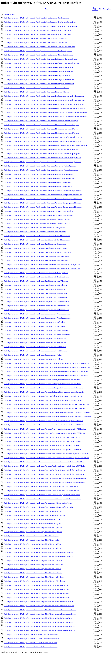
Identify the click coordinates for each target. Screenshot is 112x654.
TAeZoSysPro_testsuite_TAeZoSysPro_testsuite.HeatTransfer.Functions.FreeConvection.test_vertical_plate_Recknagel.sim (44, 474)
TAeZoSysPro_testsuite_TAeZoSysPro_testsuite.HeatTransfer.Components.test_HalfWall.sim (35, 326)
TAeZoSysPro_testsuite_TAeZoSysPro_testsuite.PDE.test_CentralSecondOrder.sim (31, 639)
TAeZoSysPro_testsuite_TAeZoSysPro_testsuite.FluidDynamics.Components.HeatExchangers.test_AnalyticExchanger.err (44, 96)
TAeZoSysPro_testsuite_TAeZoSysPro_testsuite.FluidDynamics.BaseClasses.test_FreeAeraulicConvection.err (40, 22)
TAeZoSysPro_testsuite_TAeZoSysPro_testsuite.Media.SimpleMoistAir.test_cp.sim (31, 540)
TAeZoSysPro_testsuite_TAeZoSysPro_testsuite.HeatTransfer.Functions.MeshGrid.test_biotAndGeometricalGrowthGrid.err (45, 478)
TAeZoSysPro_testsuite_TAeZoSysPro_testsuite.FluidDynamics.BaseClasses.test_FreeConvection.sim (38, 34)
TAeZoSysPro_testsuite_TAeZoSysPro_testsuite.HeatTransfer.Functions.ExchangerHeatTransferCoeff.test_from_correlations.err (46, 404)
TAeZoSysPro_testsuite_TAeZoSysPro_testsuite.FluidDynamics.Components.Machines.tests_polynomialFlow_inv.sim (43, 141)
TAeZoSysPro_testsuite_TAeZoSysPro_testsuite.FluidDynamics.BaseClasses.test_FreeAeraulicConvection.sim (40, 26)
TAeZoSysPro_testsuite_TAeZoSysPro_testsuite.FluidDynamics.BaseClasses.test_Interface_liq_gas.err (38, 51)
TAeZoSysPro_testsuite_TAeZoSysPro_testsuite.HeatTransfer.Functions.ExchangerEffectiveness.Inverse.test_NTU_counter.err (46, 371)
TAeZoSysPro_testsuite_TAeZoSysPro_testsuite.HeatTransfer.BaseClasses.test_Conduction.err (35, 244)
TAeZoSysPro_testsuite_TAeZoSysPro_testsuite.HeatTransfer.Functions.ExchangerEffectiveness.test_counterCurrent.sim (44, 392)
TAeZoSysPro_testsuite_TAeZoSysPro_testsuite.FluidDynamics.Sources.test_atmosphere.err (34, 227)
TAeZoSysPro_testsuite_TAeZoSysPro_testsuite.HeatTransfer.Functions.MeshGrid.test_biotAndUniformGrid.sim (41, 491)
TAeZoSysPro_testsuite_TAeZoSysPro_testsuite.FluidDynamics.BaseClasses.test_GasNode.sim (35, 42)
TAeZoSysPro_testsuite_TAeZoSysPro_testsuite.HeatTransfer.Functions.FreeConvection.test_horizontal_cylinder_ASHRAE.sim (46, 458)
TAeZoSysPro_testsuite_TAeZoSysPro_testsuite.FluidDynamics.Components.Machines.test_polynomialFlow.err (41, 129)
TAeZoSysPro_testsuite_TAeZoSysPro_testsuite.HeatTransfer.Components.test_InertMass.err (35, 338)
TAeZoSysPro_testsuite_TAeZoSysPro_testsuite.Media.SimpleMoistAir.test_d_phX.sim (33, 548)
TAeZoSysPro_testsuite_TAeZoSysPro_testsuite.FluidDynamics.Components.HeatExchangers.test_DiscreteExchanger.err (44, 104)
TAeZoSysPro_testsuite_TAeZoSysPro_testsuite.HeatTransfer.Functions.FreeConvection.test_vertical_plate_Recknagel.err (44, 470)
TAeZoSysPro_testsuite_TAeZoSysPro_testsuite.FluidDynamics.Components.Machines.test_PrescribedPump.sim (41, 125)
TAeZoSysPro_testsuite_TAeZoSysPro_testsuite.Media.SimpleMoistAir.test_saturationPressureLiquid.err (38, 602)
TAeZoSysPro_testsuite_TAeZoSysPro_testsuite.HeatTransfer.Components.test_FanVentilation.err (36, 306)
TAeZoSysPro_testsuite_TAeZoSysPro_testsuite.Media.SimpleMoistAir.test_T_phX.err (33, 528)
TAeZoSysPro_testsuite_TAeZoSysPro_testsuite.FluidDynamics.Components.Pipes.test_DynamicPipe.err (39, 174)
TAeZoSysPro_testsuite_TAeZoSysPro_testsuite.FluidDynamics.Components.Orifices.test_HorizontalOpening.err (41, 149)
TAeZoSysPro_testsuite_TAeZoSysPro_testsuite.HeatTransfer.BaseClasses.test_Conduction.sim (35, 248)
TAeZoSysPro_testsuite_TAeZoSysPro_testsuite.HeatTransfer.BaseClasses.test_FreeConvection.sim (37, 260)
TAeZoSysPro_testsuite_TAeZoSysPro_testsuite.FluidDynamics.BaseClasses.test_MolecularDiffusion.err (38, 55)
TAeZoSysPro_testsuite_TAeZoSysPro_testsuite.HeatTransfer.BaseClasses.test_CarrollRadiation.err (37, 236)
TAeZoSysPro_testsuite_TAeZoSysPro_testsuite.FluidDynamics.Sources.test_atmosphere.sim (35, 232)
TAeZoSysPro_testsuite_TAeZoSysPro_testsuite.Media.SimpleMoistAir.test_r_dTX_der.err (34, 577)
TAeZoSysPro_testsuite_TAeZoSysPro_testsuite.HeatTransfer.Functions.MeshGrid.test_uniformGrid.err (38, 503)
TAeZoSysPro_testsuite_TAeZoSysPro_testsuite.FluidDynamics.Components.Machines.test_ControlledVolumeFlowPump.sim (45, 116)
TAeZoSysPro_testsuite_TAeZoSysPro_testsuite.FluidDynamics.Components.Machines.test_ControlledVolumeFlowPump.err (45, 112)
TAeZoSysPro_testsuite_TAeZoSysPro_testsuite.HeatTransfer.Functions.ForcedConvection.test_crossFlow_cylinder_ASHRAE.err (47, 412)
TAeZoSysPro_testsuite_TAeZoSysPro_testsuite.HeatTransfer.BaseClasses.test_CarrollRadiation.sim (37, 240)
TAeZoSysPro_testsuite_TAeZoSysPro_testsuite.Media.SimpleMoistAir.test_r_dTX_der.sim (34, 581)
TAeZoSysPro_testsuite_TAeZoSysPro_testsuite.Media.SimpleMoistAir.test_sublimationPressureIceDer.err (39, 626)
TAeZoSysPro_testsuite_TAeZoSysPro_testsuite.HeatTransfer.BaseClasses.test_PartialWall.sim (35, 293)
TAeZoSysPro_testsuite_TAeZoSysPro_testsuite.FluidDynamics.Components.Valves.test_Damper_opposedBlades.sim (43, 199)
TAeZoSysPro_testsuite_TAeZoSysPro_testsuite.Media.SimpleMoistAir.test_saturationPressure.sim (37, 597)
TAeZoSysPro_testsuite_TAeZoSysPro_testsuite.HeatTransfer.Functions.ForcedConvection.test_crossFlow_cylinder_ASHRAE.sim (47, 417)
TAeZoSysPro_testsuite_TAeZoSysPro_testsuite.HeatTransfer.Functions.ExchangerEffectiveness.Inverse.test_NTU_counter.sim (46, 375)
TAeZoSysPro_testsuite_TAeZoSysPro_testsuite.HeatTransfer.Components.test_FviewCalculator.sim (37, 318)
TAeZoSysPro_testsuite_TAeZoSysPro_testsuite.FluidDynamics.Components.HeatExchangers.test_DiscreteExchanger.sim (44, 108)
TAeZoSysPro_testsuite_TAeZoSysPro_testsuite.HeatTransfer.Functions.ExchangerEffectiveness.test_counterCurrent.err (43, 388)
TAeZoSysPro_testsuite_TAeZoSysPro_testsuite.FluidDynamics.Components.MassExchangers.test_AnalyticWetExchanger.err (45, 145)
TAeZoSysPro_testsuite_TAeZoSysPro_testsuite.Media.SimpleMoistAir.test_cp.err (31, 536)
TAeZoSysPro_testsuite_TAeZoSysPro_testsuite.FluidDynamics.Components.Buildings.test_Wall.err (37, 75)
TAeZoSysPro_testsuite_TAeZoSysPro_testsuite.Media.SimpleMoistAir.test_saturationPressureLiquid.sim (39, 606)
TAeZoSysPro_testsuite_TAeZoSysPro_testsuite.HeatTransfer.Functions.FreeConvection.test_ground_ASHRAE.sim (42, 449)
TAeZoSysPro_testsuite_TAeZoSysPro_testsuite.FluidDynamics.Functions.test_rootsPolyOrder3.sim (37, 223)
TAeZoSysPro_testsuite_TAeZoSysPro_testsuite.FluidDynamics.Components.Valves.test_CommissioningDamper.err (42, 190)
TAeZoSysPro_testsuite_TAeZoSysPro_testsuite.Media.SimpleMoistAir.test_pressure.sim (33, 565)
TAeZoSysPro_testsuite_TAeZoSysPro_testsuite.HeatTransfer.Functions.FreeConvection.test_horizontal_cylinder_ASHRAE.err (46, 454)
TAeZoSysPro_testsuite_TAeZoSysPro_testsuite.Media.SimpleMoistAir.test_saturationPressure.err (36, 593)
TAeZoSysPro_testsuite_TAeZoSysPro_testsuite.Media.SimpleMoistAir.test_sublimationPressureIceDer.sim (39, 630)
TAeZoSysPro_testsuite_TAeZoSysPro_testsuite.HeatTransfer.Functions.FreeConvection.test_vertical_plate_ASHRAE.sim (44, 466)
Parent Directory (9, 14)
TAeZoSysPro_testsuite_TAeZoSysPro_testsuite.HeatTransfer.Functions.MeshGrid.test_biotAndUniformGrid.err (41, 486)
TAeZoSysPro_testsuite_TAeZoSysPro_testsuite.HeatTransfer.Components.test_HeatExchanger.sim (37, 334)
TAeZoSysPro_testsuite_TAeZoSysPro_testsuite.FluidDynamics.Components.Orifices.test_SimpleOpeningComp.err (42, 158)
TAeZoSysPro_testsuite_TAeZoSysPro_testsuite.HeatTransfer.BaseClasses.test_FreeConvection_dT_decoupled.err (42, 264)
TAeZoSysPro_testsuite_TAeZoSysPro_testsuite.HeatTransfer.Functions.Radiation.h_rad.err (34, 511)
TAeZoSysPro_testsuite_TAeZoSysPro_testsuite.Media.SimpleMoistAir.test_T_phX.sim (33, 532)
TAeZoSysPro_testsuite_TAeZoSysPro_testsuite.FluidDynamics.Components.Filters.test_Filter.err (36, 88)
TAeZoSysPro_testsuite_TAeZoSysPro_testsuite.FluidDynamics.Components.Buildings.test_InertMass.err (39, 71)
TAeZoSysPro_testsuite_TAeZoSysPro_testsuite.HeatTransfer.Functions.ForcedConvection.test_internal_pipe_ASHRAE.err (45, 429)
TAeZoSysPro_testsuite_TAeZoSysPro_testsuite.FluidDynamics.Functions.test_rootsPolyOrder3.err (37, 219)
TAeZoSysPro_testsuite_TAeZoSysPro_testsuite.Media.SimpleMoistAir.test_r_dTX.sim (33, 573)
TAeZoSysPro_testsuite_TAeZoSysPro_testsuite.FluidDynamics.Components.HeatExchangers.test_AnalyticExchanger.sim (44, 100)
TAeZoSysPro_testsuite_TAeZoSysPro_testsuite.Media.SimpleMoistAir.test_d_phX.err (32, 544)
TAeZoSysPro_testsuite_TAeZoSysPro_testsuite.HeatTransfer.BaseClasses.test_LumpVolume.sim (36, 285)
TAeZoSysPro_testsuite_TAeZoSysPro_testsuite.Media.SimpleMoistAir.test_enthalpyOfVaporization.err (38, 552)
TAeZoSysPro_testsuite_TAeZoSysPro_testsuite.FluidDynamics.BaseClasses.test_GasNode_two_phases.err (39, 47)
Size (100, 9)
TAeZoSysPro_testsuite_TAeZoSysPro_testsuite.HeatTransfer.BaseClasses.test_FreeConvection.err (36, 256)
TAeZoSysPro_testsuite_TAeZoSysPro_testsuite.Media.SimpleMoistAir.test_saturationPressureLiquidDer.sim (40, 614)
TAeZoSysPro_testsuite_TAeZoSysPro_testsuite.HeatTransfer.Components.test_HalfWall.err (34, 322)
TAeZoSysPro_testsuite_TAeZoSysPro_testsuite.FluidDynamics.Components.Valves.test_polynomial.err (38, 211)
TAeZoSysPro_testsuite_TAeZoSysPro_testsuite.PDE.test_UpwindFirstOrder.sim (30, 647)
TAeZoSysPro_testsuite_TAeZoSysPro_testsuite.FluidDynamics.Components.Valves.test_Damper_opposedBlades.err (43, 195)
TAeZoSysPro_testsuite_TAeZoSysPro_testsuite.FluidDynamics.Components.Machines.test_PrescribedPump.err (41, 121)
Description (107, 9)
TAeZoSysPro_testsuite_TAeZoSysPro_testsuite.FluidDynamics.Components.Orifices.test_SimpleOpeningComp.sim (42, 162)
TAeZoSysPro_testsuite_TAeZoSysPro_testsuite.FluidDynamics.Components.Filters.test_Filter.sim (36, 92)
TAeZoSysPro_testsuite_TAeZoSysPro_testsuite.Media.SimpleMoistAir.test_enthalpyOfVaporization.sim (38, 556)
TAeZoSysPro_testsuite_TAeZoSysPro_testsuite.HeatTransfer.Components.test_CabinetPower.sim (36, 301)
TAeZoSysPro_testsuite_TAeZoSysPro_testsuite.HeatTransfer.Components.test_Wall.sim (33, 359)
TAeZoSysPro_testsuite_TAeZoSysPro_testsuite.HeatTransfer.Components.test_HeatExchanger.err (36, 330)
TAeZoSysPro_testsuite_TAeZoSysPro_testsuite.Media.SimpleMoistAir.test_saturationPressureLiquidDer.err (40, 610)
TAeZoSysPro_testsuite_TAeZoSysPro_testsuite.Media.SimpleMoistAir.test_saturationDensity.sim (36, 589)
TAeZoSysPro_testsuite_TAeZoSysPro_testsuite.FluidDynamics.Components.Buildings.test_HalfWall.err (38, 67)
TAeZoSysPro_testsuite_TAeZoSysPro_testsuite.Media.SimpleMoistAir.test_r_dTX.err (32, 569)
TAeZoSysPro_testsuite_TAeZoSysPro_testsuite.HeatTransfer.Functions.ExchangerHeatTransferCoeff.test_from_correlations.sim (46, 408)
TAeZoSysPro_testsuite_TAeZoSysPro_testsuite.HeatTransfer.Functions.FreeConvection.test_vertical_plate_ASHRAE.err (44, 462)
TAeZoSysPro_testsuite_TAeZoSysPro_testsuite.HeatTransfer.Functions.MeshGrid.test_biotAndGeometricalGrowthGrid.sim (45, 482)
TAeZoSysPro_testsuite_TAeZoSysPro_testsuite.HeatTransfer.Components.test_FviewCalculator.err (37, 314)
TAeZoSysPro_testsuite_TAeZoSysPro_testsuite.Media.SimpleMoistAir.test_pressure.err (33, 560)
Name (47, 9)
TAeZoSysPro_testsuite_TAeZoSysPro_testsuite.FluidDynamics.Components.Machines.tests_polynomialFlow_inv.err (43, 137)
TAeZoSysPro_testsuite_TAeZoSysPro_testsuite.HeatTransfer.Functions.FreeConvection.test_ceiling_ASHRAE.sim (42, 441)
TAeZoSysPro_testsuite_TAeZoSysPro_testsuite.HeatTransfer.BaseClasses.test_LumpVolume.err (36, 281)
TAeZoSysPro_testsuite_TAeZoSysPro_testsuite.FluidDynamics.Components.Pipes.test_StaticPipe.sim (38, 186)
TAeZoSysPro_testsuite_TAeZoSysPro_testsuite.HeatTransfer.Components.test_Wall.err (33, 355)
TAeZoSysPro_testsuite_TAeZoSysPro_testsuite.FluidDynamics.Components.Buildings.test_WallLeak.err (39, 79)
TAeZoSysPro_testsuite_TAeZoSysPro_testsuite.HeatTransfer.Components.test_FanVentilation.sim (36, 310)
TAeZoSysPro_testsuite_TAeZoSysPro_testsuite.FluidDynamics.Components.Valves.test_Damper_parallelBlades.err (42, 203)
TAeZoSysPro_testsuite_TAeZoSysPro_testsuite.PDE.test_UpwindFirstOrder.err (30, 643)
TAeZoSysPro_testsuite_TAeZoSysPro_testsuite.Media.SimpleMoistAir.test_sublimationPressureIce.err (38, 618)
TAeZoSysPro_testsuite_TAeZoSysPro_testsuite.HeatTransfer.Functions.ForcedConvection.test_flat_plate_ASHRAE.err (43, 421)
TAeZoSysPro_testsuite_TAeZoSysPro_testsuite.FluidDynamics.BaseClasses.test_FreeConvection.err (37, 30)
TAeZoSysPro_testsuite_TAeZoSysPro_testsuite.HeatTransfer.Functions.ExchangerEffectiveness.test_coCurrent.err (42, 380)
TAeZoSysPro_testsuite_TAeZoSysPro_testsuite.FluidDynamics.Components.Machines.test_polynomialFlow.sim (41, 133)
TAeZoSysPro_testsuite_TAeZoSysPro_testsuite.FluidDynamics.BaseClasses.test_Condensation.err (36, 18)
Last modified (95, 9)
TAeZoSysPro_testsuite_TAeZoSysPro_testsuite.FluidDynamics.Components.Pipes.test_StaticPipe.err (37, 182)
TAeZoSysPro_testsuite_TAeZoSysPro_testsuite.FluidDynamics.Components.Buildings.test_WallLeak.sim (39, 84)
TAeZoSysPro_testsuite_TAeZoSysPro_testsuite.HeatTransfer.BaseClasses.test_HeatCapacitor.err (36, 273)
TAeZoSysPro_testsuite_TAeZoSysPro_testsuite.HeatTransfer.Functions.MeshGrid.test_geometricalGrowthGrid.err (42, 495)
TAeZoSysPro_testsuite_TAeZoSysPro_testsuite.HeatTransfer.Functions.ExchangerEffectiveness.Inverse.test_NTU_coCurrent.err (47, 363)
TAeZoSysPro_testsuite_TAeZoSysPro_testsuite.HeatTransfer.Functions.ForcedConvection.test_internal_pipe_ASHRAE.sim (45, 433)
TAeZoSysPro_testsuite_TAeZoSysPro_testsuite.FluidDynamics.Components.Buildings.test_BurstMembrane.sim (41, 63)
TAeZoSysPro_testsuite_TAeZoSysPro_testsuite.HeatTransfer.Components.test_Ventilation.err (35, 347)
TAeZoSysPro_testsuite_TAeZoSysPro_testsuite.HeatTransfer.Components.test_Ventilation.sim (35, 351)
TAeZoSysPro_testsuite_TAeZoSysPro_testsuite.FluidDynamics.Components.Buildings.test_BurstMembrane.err (41, 59)
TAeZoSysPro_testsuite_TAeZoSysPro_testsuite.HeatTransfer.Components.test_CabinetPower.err (36, 297)
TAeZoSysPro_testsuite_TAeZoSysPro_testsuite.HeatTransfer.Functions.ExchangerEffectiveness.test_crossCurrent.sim (43, 400)
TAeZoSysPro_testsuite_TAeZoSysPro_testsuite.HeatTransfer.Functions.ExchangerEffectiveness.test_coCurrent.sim (42, 384)
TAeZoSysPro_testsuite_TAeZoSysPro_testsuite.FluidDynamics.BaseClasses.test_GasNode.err (35, 38)
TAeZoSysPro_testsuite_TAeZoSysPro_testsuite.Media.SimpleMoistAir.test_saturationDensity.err (36, 585)
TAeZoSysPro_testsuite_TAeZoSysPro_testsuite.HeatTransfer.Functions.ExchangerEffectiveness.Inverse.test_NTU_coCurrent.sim (47, 367)
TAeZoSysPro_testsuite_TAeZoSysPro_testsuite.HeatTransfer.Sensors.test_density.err (32, 519)
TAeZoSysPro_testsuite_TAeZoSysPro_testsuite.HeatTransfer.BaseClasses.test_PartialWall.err (35, 289)
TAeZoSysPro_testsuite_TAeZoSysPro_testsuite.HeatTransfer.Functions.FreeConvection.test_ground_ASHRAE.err (42, 445)
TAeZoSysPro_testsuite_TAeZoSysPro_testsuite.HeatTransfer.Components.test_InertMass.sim (35, 343)
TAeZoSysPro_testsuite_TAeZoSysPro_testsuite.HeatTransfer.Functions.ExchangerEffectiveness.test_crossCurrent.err (43, 396)
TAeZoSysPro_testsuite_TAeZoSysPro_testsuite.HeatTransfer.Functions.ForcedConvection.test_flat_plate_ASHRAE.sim (44, 425)
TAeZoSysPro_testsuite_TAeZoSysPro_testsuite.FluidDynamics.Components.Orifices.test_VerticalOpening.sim (41, 170)
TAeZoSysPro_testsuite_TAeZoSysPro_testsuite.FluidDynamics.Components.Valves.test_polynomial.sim (38, 215)
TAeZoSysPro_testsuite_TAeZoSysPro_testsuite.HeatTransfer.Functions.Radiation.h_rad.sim (34, 515)
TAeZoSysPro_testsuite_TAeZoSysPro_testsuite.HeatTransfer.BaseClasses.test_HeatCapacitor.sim (36, 277)
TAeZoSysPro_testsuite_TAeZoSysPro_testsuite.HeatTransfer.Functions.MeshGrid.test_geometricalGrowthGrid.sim (42, 499)
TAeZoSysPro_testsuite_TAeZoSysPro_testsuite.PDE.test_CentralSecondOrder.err (31, 634)
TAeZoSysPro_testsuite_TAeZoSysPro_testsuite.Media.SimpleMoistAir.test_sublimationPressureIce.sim (38, 622)
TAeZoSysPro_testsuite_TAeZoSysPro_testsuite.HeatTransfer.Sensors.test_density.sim (32, 523)
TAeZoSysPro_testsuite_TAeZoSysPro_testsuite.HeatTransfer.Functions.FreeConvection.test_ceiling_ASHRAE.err (42, 437)
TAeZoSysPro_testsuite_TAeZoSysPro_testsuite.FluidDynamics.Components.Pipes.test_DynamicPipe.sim (39, 178)
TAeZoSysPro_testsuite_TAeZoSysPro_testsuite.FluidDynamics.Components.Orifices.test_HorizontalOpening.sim (42, 153)
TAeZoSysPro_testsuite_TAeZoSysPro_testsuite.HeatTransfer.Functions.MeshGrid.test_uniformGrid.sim (38, 507)
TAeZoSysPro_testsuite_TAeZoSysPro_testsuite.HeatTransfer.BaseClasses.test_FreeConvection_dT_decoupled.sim (42, 269)
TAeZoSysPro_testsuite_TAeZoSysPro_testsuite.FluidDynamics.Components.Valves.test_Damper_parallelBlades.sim (43, 207)
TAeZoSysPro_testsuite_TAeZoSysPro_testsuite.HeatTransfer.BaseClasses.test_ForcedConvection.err (37, 252)
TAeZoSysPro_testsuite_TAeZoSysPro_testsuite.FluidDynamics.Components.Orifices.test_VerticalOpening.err (40, 166)
